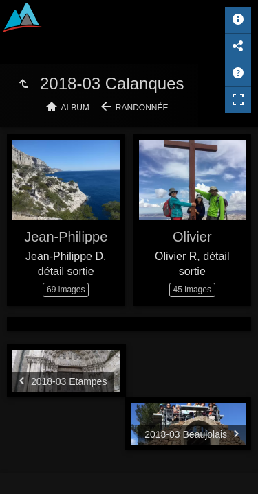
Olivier (192, 236)
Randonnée (142, 108)
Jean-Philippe (65, 236)
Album (75, 108)
